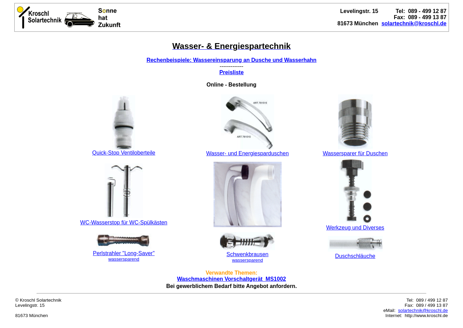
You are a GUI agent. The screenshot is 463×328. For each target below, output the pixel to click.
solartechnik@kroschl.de (423, 310)
